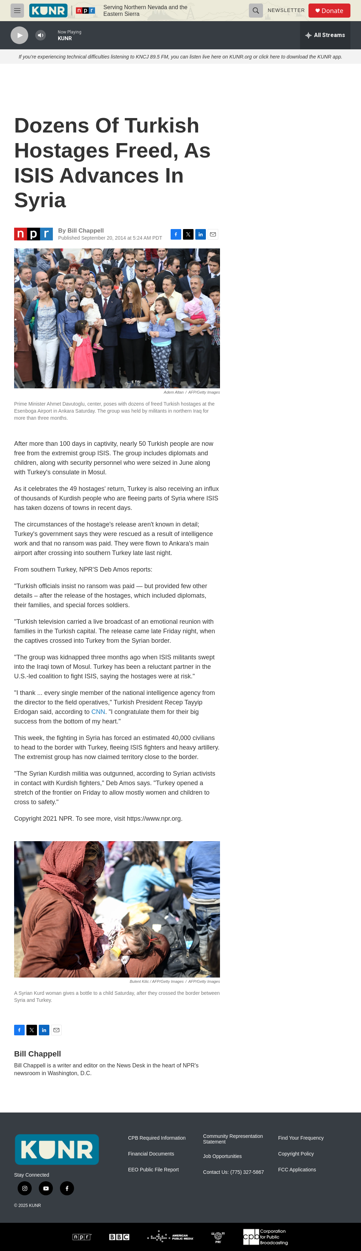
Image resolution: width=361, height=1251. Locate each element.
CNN (98, 711)
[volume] (41, 35)
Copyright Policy (296, 1154)
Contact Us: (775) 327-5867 (233, 1172)
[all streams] (325, 35)
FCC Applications (297, 1169)
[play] (19, 35)
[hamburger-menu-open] (17, 11)
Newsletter (286, 10)
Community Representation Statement (233, 1139)
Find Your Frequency (301, 1138)
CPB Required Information (156, 1138)
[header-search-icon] (256, 11)
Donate (332, 10)
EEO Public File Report (153, 1169)
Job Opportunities (222, 1156)
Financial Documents (151, 1154)
